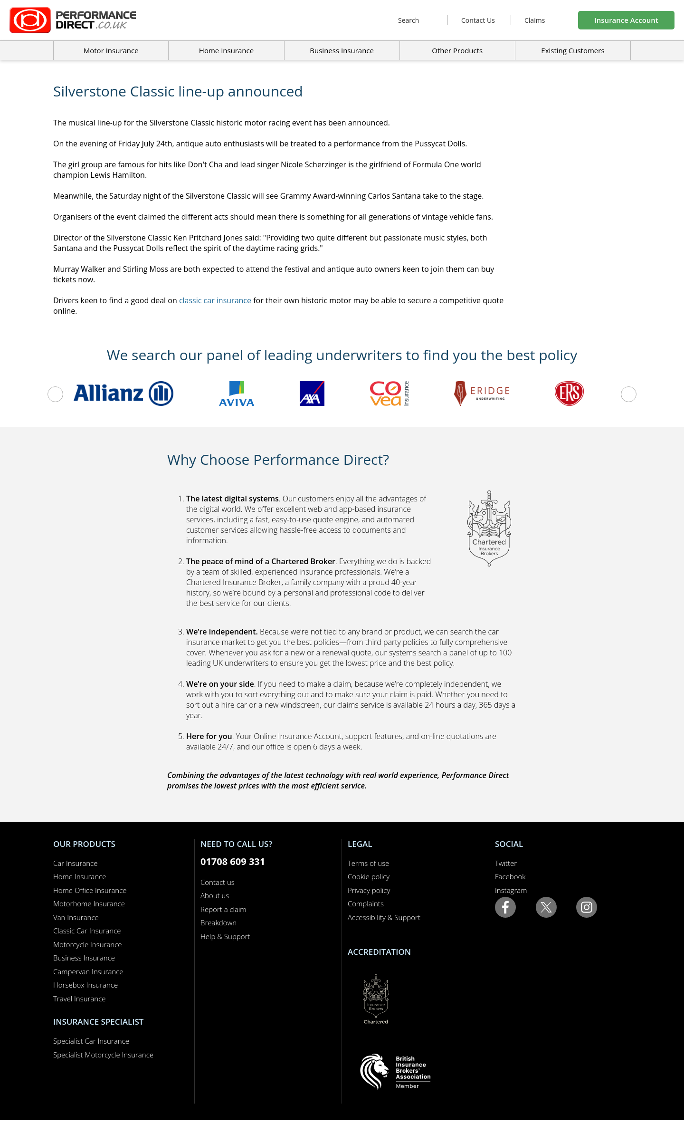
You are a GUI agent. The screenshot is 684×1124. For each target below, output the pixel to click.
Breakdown (218, 922)
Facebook (510, 876)
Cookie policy (369, 876)
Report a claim (223, 909)
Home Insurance (79, 876)
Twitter (506, 863)
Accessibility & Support (384, 917)
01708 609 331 (232, 861)
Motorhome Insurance (89, 903)
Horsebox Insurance (85, 985)
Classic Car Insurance (87, 930)
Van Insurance (76, 917)
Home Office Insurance (90, 890)
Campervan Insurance (88, 971)
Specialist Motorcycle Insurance (103, 1054)
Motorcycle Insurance (87, 944)
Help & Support (225, 936)
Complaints (366, 903)
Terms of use (368, 863)
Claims (534, 20)
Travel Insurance (79, 998)
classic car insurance (215, 300)
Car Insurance (75, 863)
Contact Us (478, 20)
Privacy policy (369, 890)
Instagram (511, 890)
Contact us (217, 882)
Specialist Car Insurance (91, 1041)
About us (214, 895)
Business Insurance (342, 50)
